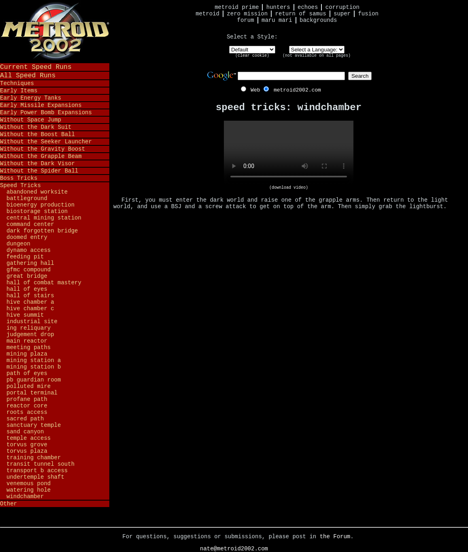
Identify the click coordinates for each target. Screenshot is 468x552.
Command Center (30, 224)
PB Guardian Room (33, 380)
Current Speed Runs (36, 67)
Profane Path (26, 399)
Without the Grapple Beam (41, 156)
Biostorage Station (37, 211)
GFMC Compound (28, 269)
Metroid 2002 (54, 31)
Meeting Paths (28, 347)
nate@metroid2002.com (234, 549)
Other (8, 504)
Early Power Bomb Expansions (46, 112)
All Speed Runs (27, 75)
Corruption (342, 7)
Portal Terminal (31, 393)
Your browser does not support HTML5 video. (288, 153)
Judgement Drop (30, 334)
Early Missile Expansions (41, 105)
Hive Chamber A (30, 302)
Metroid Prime (237, 7)
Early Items (18, 90)
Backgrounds (318, 20)
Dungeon (18, 244)
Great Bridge (26, 276)
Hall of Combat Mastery (43, 282)
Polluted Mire (28, 386)
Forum (245, 20)
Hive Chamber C (30, 308)
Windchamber (25, 496)
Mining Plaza (26, 354)
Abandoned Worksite (37, 192)
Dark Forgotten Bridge (42, 231)
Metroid (207, 14)
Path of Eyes (26, 373)
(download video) (288, 187)
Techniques (17, 83)
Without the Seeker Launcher (46, 142)
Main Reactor (26, 341)
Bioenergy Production (40, 205)
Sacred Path (25, 419)
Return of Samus (300, 14)
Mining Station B (33, 367)
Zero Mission (247, 14)
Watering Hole (28, 490)
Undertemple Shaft (35, 477)
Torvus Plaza (26, 451)
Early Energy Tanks (30, 98)
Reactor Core (26, 406)
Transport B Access (37, 470)
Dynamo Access (28, 250)
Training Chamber (33, 457)
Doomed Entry (26, 237)
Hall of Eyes (26, 289)
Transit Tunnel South (40, 464)
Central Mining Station (43, 218)
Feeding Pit (25, 257)
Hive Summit (25, 315)
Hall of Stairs (30, 295)
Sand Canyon (25, 431)
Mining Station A (33, 360)
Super (342, 14)
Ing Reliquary (28, 328)
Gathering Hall (30, 263)
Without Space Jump (30, 120)
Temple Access (28, 438)
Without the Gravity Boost (42, 149)
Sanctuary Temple (33, 425)
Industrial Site (31, 321)
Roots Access (26, 412)
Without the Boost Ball (37, 134)
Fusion (368, 14)
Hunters (278, 7)
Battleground (26, 198)
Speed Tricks (20, 185)
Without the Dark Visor (37, 163)
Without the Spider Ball (39, 171)
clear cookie (252, 55)
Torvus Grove (26, 444)
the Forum (335, 536)
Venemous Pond (28, 483)
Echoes (308, 7)
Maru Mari (277, 20)
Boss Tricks (18, 178)
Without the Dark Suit (35, 127)
